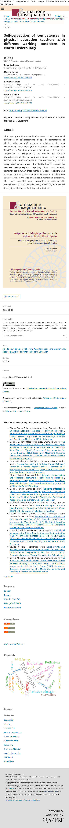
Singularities (9, 761)
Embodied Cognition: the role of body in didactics (37, 430)
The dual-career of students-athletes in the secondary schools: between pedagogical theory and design (37, 561)
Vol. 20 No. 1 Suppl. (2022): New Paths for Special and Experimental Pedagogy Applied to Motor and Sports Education (34, 20)
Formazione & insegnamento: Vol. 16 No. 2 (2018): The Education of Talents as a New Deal (37, 509)
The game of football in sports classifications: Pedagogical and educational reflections (37, 491)
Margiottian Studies (12, 753)
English (7, 591)
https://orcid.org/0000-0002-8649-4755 (18, 103)
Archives (58, 16)
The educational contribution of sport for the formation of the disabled (37, 518)
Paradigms (8, 745)
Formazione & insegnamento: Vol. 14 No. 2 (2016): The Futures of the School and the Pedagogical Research (37, 469)
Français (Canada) (12, 607)
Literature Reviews (11, 736)
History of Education (12, 749)
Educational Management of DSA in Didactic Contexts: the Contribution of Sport (37, 533)
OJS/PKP (11, 788)
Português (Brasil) (12, 603)
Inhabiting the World (12, 732)
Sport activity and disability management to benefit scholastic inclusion (37, 548)
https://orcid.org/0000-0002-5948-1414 (18, 90)
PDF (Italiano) (12, 296)
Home (6, 16)
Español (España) (12, 599)
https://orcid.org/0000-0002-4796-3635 (18, 78)
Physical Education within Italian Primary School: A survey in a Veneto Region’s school (37, 465)
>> (12, 576)
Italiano (7, 595)
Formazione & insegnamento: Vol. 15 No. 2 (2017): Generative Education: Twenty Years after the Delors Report (37, 553)
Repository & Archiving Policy (46, 407)
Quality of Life (9, 728)
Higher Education (11, 740)
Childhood (8, 757)
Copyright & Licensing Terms (18, 411)
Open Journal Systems (14, 644)
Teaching (8, 724)
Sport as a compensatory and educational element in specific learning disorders (37, 476)
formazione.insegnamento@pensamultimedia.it (22, 800)
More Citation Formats (14, 335)
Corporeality (9, 720)
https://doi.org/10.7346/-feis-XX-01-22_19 (28, 110)
